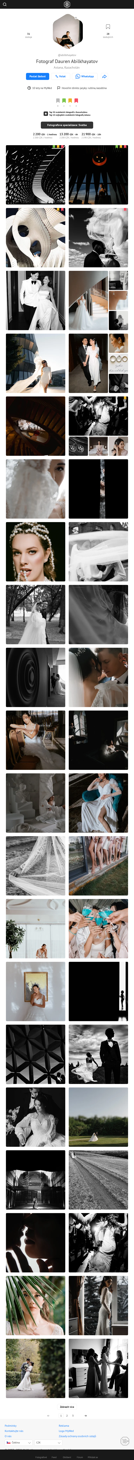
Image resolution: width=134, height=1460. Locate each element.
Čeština (13, 1438)
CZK (38, 1438)
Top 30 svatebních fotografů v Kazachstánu (68, 112)
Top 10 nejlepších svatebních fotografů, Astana (69, 115)
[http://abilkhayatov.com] (104, 76)
